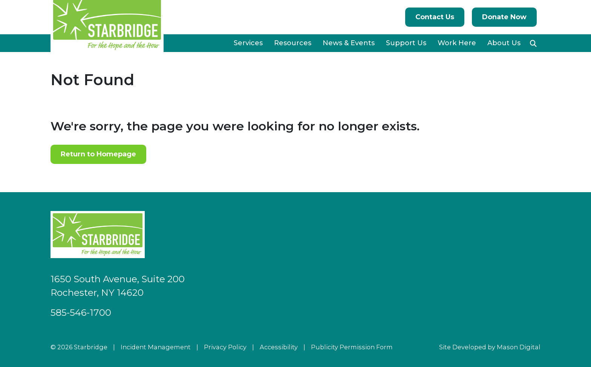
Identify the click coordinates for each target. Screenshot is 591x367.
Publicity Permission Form (352, 347)
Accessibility (279, 347)
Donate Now (504, 17)
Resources (292, 43)
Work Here (457, 43)
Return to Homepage (98, 154)
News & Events (349, 43)
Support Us (406, 43)
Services (248, 43)
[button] (533, 43)
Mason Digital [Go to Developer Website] (518, 347)
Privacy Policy (225, 347)
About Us (504, 43)
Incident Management (156, 347)
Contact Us (434, 17)
